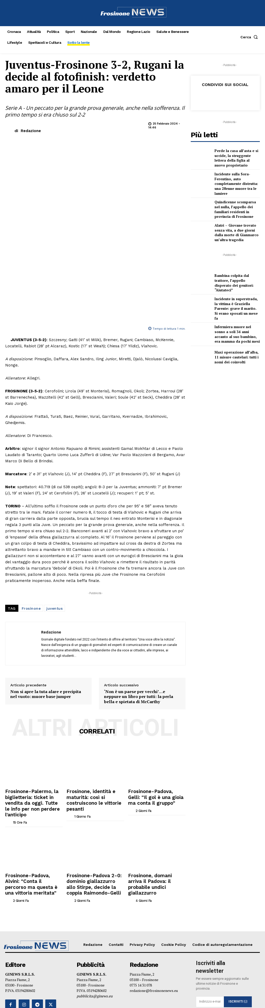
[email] (210, 892)
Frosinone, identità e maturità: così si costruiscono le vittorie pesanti (95, 704)
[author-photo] (8, 720)
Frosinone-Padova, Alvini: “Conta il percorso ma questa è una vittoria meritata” (32, 777)
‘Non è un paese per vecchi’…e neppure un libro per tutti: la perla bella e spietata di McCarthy (138, 606)
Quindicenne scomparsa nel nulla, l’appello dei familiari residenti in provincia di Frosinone (236, 204)
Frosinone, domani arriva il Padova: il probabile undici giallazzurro (152, 777)
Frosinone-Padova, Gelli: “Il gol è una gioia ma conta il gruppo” (153, 704)
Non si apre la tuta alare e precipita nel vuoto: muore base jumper (45, 603)
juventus (54, 518)
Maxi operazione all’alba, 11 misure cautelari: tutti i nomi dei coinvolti (237, 345)
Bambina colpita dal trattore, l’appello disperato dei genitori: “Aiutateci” (237, 277)
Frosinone (31, 518)
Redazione (31, 130)
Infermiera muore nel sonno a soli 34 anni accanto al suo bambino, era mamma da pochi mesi (236, 322)
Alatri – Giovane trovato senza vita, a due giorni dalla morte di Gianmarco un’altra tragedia (237, 227)
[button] (250, 37)
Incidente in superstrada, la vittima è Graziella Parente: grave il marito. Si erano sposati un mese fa (236, 300)
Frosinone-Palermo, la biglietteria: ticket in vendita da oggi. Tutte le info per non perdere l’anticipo (34, 706)
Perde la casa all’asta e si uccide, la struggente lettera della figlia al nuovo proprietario (237, 158)
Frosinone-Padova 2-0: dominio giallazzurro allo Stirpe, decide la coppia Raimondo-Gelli (90, 779)
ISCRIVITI (238, 892)
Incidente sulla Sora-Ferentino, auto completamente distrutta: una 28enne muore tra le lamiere (235, 181)
